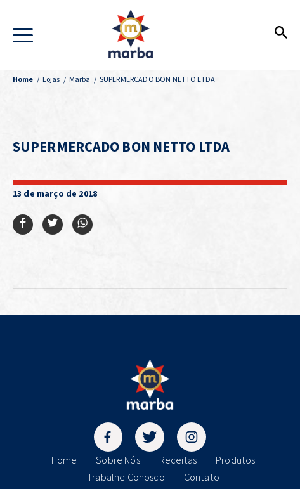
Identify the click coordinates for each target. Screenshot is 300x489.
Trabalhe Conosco (126, 477)
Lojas (51, 79)
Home (64, 459)
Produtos (235, 459)
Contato (201, 477)
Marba (80, 79)
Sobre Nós (118, 459)
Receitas (178, 459)
